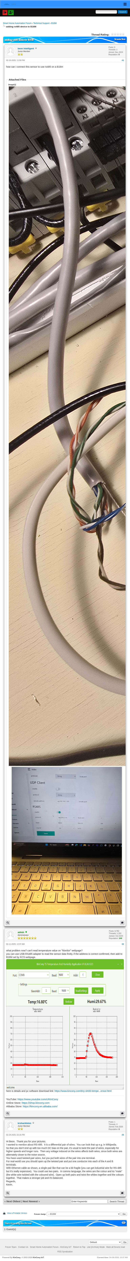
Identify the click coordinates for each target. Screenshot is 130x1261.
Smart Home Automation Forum (17, 23)
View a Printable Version (17, 1213)
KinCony (16, 1257)
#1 (123, 60)
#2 (123, 944)
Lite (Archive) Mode (96, 1247)
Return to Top (79, 1247)
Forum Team (10, 1247)
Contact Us (23, 1247)
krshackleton (24, 1123)
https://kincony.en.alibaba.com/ (40, 1106)
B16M (54, 23)
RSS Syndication (65, 1251)
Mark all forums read (115, 1247)
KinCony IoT (38, 1257)
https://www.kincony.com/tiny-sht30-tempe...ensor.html (83, 1091)
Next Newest (30, 1201)
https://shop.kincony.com (35, 1102)
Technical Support (41, 23)
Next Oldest (13, 1201)
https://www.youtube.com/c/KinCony (38, 1099)
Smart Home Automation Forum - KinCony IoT (50, 1247)
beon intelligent (26, 48)
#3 (123, 1135)
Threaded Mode (119, 39)
